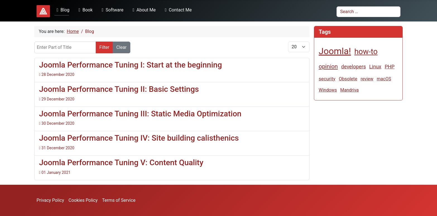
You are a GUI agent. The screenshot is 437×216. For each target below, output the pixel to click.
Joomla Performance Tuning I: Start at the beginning (130, 64)
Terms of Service (119, 200)
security (327, 78)
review (367, 78)
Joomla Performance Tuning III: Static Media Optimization (140, 113)
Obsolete (348, 78)
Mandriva (349, 90)
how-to (366, 51)
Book (84, 10)
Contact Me (177, 10)
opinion (328, 66)
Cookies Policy (83, 200)
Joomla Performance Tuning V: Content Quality (121, 162)
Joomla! (335, 51)
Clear (121, 47)
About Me (143, 10)
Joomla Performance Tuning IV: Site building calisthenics (139, 138)
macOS (384, 78)
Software (112, 10)
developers (353, 66)
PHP (389, 66)
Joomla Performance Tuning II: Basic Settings (119, 89)
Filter (104, 47)
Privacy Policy (50, 200)
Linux (375, 66)
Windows (328, 90)
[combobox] (368, 11)
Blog (61, 10)
